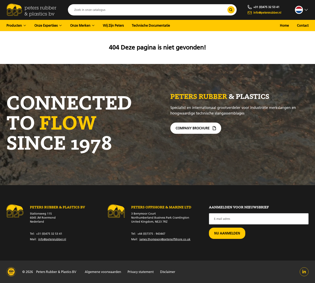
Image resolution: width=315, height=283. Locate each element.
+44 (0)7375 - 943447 (148, 234)
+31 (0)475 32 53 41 (46, 234)
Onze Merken (82, 25)
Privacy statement (141, 272)
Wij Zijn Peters (113, 25)
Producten (16, 25)
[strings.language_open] (302, 10)
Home (284, 25)
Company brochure (196, 130)
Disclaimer (167, 272)
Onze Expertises (48, 25)
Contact (303, 25)
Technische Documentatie (151, 25)
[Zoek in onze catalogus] (231, 9)
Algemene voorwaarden (103, 272)
